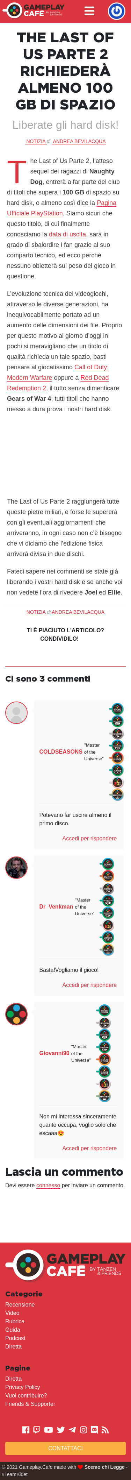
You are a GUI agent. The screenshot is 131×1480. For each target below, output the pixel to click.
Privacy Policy (22, 1387)
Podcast (15, 1338)
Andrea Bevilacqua (79, 141)
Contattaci (65, 1448)
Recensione (20, 1305)
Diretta (13, 1347)
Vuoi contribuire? (26, 1396)
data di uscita (67, 234)
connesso (48, 1185)
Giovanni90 (54, 1053)
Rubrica (14, 1321)
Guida (12, 1330)
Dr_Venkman (56, 907)
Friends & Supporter (30, 1404)
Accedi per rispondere (90, 838)
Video (12, 1313)
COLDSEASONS (61, 752)
